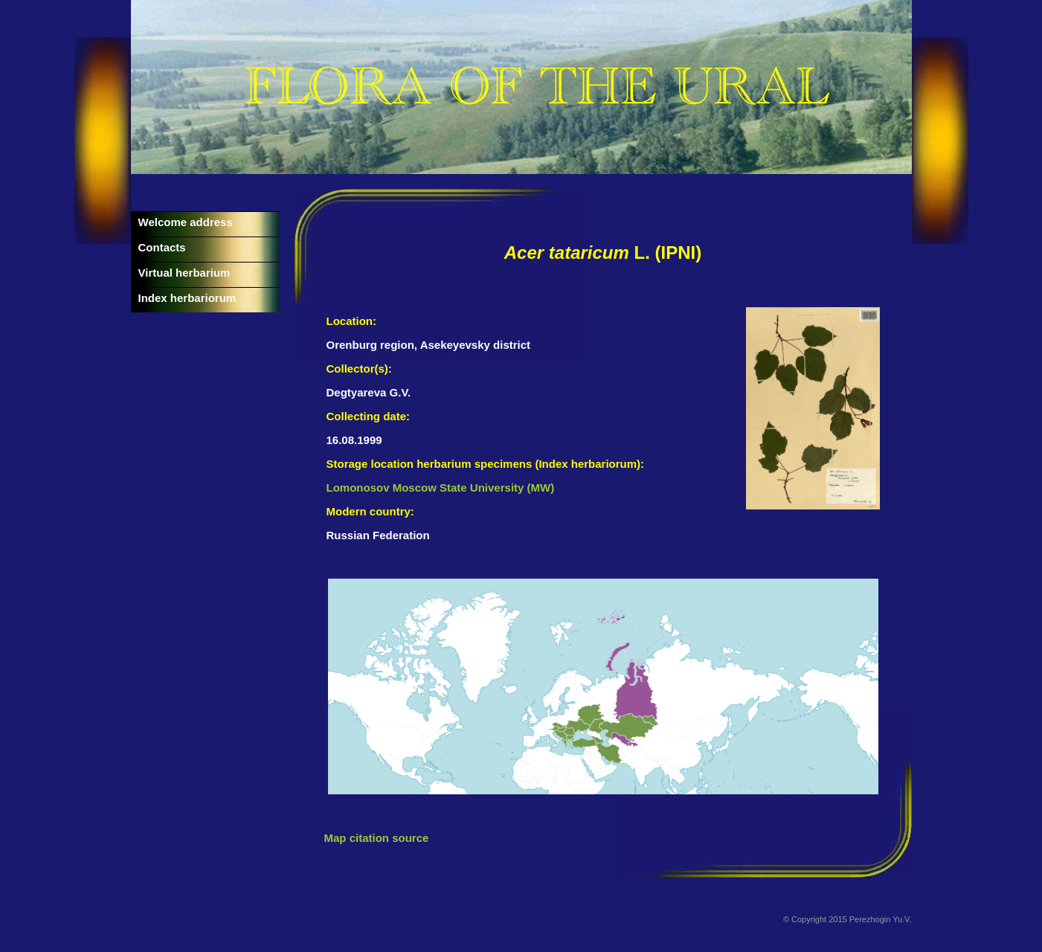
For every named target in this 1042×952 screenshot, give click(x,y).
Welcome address (185, 222)
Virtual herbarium (184, 272)
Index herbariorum (187, 298)
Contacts (162, 247)
